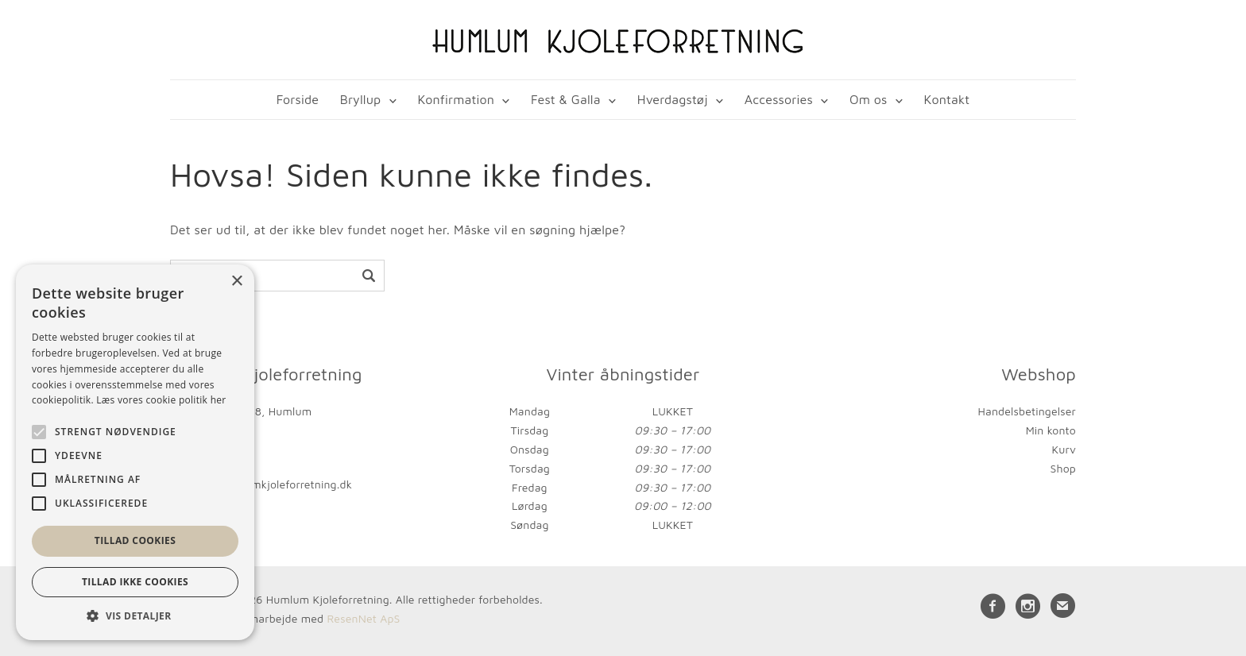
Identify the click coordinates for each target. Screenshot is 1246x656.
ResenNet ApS (363, 618)
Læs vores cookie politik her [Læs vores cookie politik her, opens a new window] (161, 400)
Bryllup (360, 99)
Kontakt (947, 99)
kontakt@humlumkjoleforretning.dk (261, 484)
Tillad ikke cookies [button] (135, 581)
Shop (1063, 468)
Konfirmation (455, 99)
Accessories (779, 99)
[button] (135, 616)
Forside (298, 99)
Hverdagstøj (672, 99)
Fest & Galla (566, 99)
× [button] (236, 281)
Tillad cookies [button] (135, 540)
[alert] (135, 452)
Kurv (1063, 449)
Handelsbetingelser (1027, 411)
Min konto (1051, 430)
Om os (868, 99)
